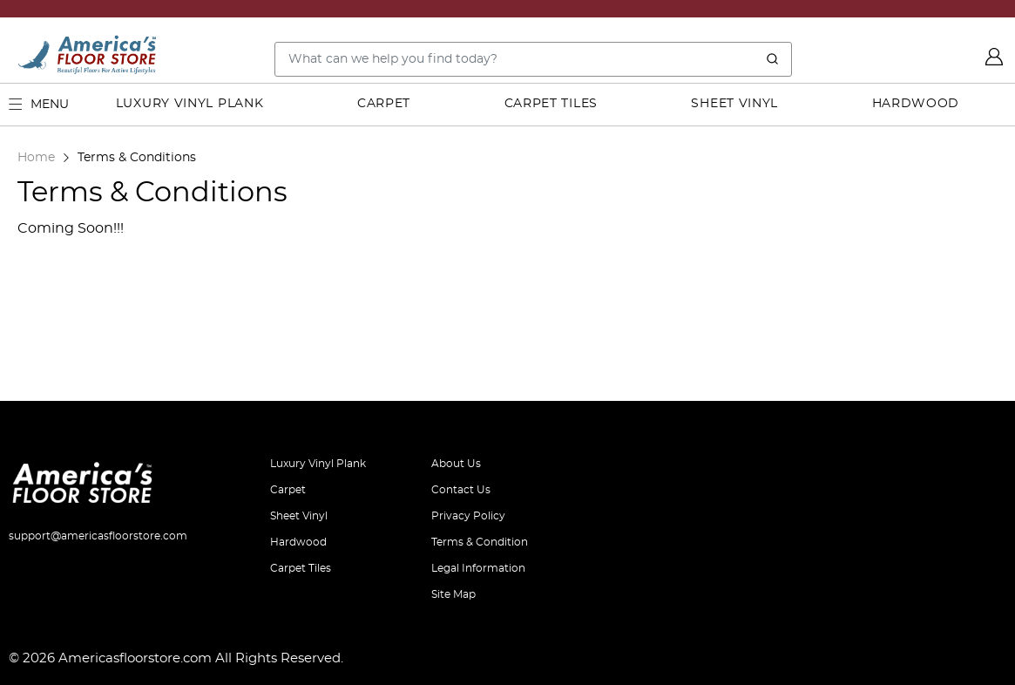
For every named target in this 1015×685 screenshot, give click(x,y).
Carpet (383, 104)
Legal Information (478, 568)
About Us (456, 463)
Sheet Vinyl (734, 104)
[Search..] (533, 59)
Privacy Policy (468, 516)
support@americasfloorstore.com (98, 536)
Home (36, 157)
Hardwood (916, 104)
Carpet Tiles (551, 104)
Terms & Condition (479, 542)
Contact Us (461, 490)
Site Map (453, 594)
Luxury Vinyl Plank (190, 104)
